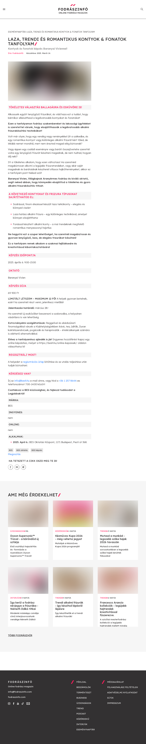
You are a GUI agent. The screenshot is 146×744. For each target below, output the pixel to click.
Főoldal (81, 682)
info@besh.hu (22, 380)
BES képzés (37, 450)
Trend (80, 708)
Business (81, 698)
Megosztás (14, 454)
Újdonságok (83, 703)
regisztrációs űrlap (33, 361)
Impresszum (114, 703)
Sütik (110, 698)
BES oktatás (22, 450)
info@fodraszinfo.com (20, 691)
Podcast (81, 713)
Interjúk (81, 724)
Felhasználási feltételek (122, 687)
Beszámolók (83, 687)
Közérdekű (82, 719)
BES (11, 450)
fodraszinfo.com (17, 697)
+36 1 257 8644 (67, 380)
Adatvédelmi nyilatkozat (122, 692)
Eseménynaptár (17, 32)
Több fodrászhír (20, 635)
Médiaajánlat (115, 682)
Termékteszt (83, 692)
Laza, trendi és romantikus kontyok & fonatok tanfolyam (61, 32)
